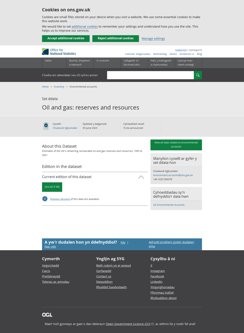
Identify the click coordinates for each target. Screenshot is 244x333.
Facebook (157, 276)
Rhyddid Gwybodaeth (111, 287)
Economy (59, 86)
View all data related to (176, 144)
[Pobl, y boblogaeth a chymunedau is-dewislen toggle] (161, 63)
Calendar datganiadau (137, 54)
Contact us (103, 276)
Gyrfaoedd (103, 271)
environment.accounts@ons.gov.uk (173, 175)
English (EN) (181, 50)
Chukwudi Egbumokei (65, 128)
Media (173, 54)
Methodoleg (160, 54)
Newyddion (104, 282)
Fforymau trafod (162, 293)
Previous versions (60, 199)
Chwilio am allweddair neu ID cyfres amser (70, 75)
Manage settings (153, 38)
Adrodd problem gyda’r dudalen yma (171, 244)
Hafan (48, 60)
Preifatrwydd (51, 276)
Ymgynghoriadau (162, 287)
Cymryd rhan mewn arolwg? (186, 62)
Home (45, 86)
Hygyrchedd (50, 265)
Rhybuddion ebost (163, 298)
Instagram (157, 271)
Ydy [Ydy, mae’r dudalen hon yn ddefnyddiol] (122, 242)
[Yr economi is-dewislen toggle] (107, 63)
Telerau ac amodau (55, 282)
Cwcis (46, 271)
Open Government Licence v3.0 (128, 324)
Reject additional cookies (116, 38)
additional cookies (85, 26)
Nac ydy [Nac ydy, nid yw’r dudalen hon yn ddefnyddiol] (50, 246)
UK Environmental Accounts (169, 204)
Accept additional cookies (65, 38)
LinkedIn (156, 282)
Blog (199, 54)
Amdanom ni (187, 54)
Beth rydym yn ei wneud (113, 265)
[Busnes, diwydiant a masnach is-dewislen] (80, 63)
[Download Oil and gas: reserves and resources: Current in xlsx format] (52, 187)
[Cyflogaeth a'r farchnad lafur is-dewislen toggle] (134, 63)
